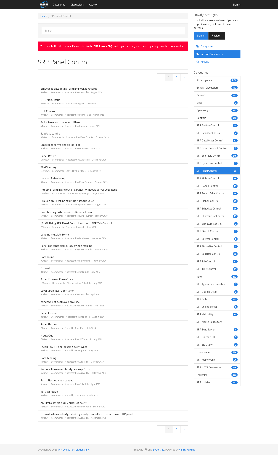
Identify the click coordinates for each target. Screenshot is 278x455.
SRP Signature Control (217, 224)
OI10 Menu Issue (50, 100)
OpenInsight (217, 110)
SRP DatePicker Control (217, 140)
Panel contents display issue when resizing (66, 245)
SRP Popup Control (217, 186)
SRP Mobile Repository (209, 322)
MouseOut (47, 335)
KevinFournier (87, 137)
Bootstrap (158, 449)
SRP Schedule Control (217, 208)
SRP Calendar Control (217, 133)
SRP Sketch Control (217, 231)
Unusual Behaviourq (53, 178)
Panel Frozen (49, 313)
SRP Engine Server (217, 307)
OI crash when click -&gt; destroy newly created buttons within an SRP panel (87, 414)
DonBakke (84, 148)
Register (216, 35)
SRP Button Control (217, 125)
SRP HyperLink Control (217, 163)
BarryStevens (86, 204)
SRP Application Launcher (217, 284)
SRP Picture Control (217, 178)
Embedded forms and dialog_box (60, 144)
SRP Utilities (217, 382)
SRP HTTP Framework (217, 367)
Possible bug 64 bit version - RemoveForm (66, 212)
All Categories (217, 80)
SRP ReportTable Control (217, 193)
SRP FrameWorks (217, 359)
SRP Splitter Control (217, 239)
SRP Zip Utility (217, 345)
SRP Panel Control (217, 171)
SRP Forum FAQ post (106, 46)
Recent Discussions (209, 54)
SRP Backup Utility (217, 292)
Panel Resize (48, 156)
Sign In (236, 4)
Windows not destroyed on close (60, 302)
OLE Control (48, 111)
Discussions (77, 4)
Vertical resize (49, 391)
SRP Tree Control (217, 269)
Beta (217, 103)
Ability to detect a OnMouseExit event (64, 403)
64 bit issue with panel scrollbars (60, 122)
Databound (47, 257)
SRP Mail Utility (217, 314)
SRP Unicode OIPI (217, 337)
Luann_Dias (85, 114)
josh (82, 103)
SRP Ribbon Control (217, 201)
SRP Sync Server (217, 329)
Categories (59, 4)
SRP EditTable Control (217, 155)
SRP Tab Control (217, 261)
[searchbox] (113, 30)
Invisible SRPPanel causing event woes (64, 346)
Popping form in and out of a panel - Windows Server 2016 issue (79, 189)
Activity (93, 4)
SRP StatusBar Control (217, 246)
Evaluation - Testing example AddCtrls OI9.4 (67, 201)
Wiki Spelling (48, 167)
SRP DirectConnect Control (217, 148)
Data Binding (48, 358)
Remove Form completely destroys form (65, 369)
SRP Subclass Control (217, 254)
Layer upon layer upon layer (57, 290)
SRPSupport (85, 339)
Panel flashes (49, 324)
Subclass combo (50, 133)
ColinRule (81, 170)
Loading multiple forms (55, 234)
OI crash (46, 268)
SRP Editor (217, 299)
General (217, 95)
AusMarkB (84, 92)
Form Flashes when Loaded (57, 380)
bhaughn (83, 126)
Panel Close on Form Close (57, 279)
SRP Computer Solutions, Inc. (73, 449)
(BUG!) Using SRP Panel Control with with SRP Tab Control (76, 223)
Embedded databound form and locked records (69, 88)
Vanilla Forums (187, 449)
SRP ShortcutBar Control (217, 216)
